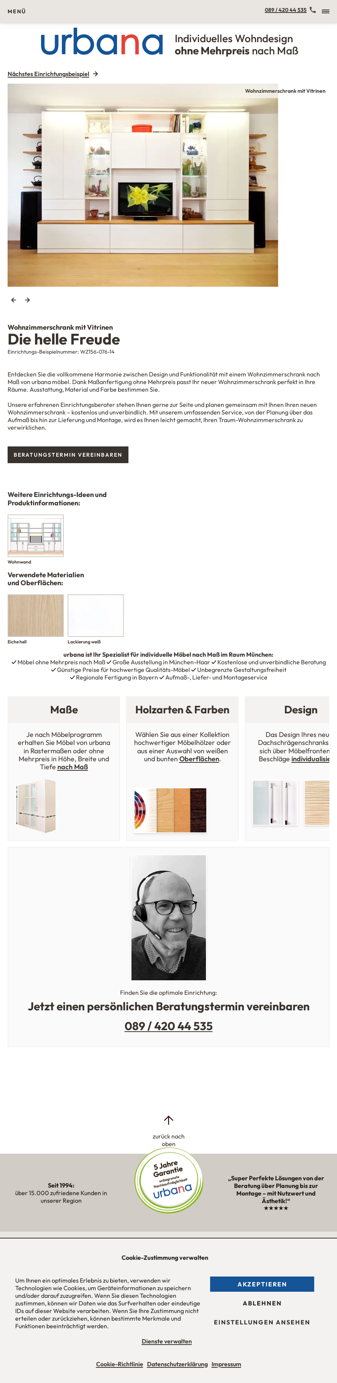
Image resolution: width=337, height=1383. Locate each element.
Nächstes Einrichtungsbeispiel (48, 74)
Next (27, 300)
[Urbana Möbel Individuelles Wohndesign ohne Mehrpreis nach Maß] (168, 41)
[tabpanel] (168, 185)
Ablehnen (262, 1303)
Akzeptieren (262, 1284)
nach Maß (72, 766)
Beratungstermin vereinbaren (68, 454)
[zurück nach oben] (168, 1131)
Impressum (226, 1364)
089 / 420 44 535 (286, 9)
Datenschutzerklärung (177, 1364)
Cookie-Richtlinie (119, 1364)
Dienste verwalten (167, 1341)
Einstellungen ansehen (262, 1322)
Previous (14, 300)
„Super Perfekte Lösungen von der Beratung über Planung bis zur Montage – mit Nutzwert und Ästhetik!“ (275, 1193)
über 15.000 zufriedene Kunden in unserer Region (61, 1192)
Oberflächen (199, 758)
